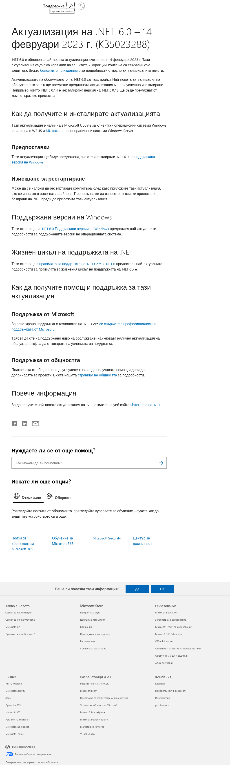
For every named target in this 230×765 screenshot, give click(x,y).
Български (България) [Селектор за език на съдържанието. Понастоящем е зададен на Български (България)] (24, 746)
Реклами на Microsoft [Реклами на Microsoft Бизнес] (17, 719)
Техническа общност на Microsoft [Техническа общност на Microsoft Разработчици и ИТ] (98, 705)
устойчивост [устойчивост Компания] (162, 705)
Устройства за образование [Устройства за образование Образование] (170, 619)
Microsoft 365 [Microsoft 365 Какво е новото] (12, 627)
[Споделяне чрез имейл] (33, 422)
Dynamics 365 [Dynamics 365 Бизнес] (13, 705)
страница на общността (97, 375)
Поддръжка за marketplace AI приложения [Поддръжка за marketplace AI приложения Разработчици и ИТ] (104, 698)
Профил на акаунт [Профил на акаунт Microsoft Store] (90, 612)
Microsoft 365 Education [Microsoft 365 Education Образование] (168, 634)
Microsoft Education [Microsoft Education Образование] (166, 612)
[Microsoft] (20, 6)
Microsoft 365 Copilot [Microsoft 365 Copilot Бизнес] (17, 726)
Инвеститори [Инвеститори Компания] (162, 698)
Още (95, 6)
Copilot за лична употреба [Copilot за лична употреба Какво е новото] (20, 619)
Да (137, 589)
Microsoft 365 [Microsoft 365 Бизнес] (12, 712)
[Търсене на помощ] (208, 6)
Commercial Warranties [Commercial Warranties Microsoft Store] (93, 648)
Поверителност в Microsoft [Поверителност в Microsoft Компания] (170, 690)
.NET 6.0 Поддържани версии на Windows (75, 228)
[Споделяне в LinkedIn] (23, 422)
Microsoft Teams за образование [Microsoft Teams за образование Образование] (173, 627)
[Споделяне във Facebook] (14, 422)
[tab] (28, 497)
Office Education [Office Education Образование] (164, 641)
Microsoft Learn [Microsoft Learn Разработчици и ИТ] (88, 690)
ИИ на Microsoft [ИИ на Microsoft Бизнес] (14, 683)
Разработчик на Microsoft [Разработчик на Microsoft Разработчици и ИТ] (94, 683)
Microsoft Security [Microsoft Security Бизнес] (15, 690)
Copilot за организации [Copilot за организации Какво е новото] (18, 612)
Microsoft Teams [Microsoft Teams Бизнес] (14, 734)
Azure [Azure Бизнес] (8, 698)
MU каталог (55, 130)
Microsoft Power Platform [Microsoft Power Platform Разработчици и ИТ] (94, 719)
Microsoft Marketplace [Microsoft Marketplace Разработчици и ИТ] (92, 712)
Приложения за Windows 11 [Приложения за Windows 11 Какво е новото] (21, 634)
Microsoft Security (107, 538)
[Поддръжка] (53, 6)
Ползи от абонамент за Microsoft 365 (22, 543)
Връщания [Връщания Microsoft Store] (86, 627)
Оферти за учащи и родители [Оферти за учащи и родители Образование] (171, 655)
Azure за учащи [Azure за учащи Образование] (163, 662)
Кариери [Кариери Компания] (160, 683)
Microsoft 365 (77, 6)
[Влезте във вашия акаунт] (219, 6)
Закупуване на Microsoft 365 (128, 6)
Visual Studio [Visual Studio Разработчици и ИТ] (87, 734)
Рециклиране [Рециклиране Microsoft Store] (87, 641)
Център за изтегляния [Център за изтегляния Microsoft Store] (92, 619)
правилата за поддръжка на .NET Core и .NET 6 (77, 263)
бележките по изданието (60, 70)
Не (162, 589)
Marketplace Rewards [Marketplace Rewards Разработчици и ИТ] (92, 726)
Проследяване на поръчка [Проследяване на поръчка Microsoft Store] (95, 634)
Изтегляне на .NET (145, 404)
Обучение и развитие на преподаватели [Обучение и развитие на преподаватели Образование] (178, 648)
